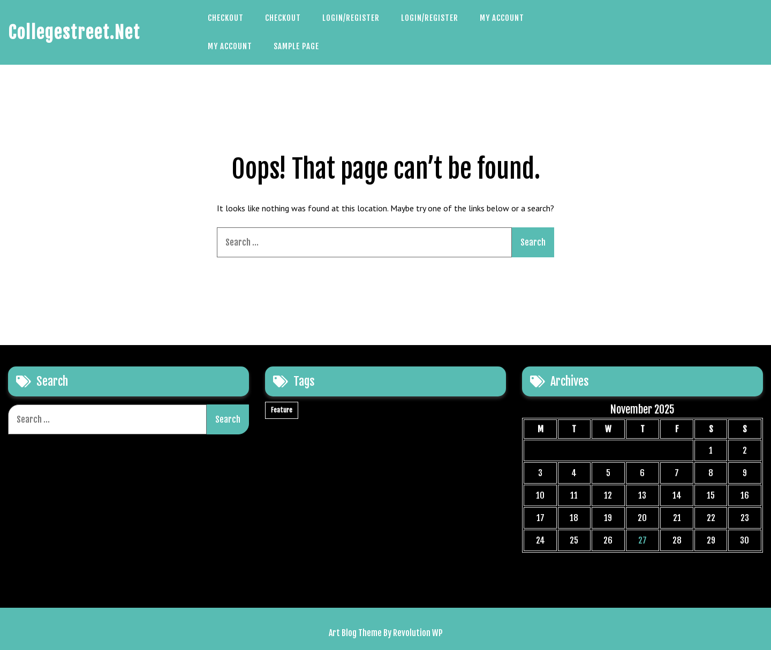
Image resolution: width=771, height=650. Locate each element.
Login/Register (351, 18)
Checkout (226, 18)
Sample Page (296, 46)
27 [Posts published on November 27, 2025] (642, 540)
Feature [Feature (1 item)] (281, 410)
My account (502, 18)
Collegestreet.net (74, 32)
